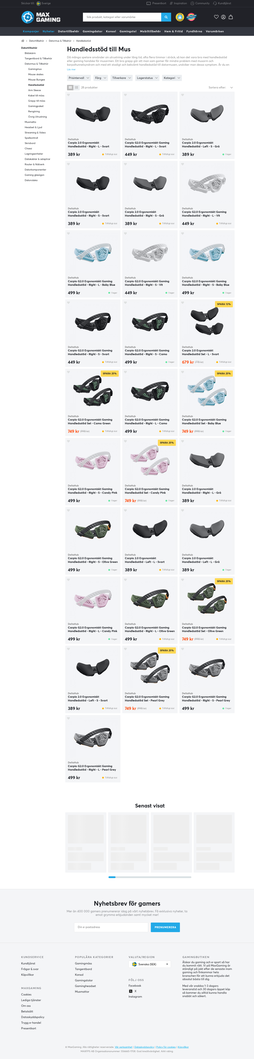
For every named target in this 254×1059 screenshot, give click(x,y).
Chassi (28, 148)
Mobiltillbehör (150, 31)
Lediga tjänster (31, 1000)
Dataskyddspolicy (32, 1017)
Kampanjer (31, 31)
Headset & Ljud (33, 127)
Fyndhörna (194, 31)
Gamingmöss (83, 963)
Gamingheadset (85, 986)
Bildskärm (30, 53)
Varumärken (215, 31)
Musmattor (82, 991)
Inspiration (178, 3)
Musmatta (30, 122)
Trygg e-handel (31, 1022)
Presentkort (159, 3)
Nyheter (49, 31)
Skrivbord (30, 143)
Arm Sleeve (34, 90)
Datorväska (31, 180)
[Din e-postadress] (111, 927)
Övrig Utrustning (37, 117)
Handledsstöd (83, 41)
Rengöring (34, 111)
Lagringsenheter (34, 154)
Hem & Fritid (173, 31)
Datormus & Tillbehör (60, 41)
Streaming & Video (35, 132)
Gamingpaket (36, 106)
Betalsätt (27, 1011)
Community (200, 4)
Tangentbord (83, 969)
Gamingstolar (84, 980)
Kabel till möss (36, 95)
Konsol (111, 31)
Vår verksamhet (123, 1047)
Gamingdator (92, 31)
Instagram (135, 996)
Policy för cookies (166, 1047)
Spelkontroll (31, 138)
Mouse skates (35, 74)
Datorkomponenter (35, 170)
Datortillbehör (68, 31)
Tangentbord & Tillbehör (38, 58)
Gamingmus (35, 69)
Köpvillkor (27, 974)
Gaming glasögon (34, 175)
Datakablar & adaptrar (37, 159)
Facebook (135, 985)
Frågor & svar (30, 969)
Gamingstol (128, 31)
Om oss (26, 1005)
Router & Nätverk (34, 164)
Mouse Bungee (36, 80)
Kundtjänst (224, 3)
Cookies (26, 994)
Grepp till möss (36, 101)
